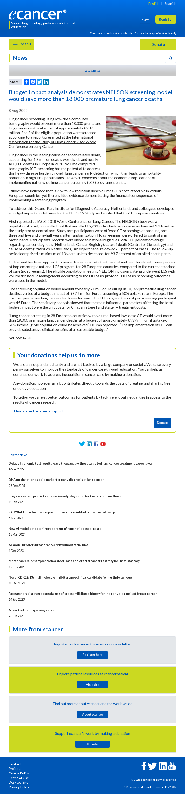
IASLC (27, 337)
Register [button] (166, 19)
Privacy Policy (19, 787)
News (20, 57)
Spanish (170, 3)
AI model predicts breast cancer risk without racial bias (48, 545)
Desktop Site (18, 782)
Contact (15, 764)
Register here (92, 655)
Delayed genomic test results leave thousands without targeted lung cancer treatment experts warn (81, 463)
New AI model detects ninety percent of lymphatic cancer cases (55, 529)
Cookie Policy (19, 773)
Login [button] (144, 19)
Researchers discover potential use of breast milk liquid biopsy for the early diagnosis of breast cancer (83, 594)
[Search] (170, 58)
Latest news (92, 70)
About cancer (92, 714)
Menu (21, 44)
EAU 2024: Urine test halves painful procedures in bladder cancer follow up (62, 512)
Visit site (92, 685)
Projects (15, 768)
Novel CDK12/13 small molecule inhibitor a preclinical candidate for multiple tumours (70, 577)
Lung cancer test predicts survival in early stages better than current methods (65, 496)
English (153, 3)
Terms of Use (19, 778)
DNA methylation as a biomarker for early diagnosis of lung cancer (56, 480)
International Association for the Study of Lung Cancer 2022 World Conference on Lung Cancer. (52, 142)
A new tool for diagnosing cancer (32, 610)
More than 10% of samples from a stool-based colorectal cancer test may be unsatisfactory (74, 561)
